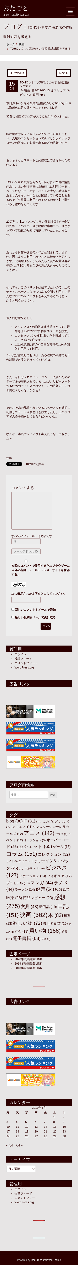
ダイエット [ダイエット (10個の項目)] (29, 861)
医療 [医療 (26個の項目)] (14, 897)
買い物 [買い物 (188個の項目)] (45, 931)
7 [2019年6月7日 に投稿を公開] (45, 1122)
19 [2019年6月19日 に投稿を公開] (26, 1131)
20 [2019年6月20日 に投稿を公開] (36, 1131)
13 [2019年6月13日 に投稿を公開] (36, 1126)
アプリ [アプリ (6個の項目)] (61, 834)
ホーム (10, 44)
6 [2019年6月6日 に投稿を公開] (35, 1122)
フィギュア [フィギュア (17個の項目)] (59, 876)
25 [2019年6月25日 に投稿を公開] (17, 1136)
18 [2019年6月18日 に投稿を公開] (17, 1131)
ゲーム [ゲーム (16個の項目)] (62, 847)
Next (63, 73)
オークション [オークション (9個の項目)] (35, 840)
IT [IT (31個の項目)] (29, 821)
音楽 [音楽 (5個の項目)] (45, 939)
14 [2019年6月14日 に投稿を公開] (45, 1126)
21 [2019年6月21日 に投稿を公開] (45, 1131)
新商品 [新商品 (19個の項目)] (48, 907)
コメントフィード (26, 663)
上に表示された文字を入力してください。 (39, 593)
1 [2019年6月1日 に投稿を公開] (54, 1117)
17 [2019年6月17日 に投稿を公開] (8, 1131)
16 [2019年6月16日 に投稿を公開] (64, 1126)
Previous (17, 73)
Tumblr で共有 (35, 464)
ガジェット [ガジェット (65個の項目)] (35, 846)
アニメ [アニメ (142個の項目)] (39, 833)
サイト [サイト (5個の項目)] (12, 861)
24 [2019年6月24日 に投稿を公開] (8, 1136)
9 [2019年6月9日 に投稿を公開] (63, 1122)
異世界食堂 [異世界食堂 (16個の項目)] (55, 924)
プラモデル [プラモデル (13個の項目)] (18, 883)
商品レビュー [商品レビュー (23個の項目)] (38, 898)
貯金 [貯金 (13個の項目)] (21, 931)
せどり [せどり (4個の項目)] (15, 827)
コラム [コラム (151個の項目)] (21, 854)
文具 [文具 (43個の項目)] (29, 906)
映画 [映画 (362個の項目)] (34, 914)
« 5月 (9, 1145)
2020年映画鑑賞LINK (28, 959)
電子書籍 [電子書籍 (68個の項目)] (27, 938)
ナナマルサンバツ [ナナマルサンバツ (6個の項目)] (32, 868)
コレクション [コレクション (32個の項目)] (54, 854)
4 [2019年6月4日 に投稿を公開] (16, 1122)
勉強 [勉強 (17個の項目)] (62, 890)
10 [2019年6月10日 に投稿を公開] (8, 1126)
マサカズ (60, 90)
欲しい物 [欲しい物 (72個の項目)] (27, 923)
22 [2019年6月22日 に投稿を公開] (55, 1131)
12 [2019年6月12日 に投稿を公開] (26, 1126)
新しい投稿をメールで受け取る (35, 617)
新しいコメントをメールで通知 (35, 609)
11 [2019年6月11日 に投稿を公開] (17, 1126)
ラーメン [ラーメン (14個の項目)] (25, 889)
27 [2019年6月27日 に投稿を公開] (36, 1136)
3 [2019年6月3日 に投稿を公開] (7, 1122)
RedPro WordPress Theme (46, 1260)
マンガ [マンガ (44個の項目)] (42, 882)
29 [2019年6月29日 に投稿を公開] (55, 1136)
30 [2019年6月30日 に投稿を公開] (64, 1136)
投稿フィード (23, 658)
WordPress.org (24, 667)
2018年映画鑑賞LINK (28, 968)
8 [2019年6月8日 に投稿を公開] (54, 1122)
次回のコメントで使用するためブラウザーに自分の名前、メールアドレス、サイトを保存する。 (40, 570)
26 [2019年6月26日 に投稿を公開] (26, 1136)
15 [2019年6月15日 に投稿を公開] (55, 1126)
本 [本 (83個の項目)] (55, 915)
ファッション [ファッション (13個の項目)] (32, 876)
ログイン (20, 654)
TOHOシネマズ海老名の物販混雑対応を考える (44, 84)
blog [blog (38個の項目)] (14, 821)
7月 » (19, 1145)
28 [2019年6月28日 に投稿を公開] (45, 1136)
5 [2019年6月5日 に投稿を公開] (26, 1122)
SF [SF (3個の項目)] (39, 821)
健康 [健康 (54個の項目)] (45, 889)
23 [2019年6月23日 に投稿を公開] (64, 1131)
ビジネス (25, 94)
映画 (22, 44)
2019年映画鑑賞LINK (28, 963)
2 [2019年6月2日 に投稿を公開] (63, 1117)
